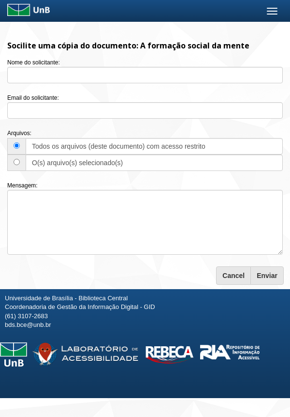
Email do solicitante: (33, 97)
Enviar (267, 275)
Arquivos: (19, 133)
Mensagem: (22, 185)
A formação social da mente (194, 45)
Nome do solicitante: (33, 62)
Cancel (233, 275)
